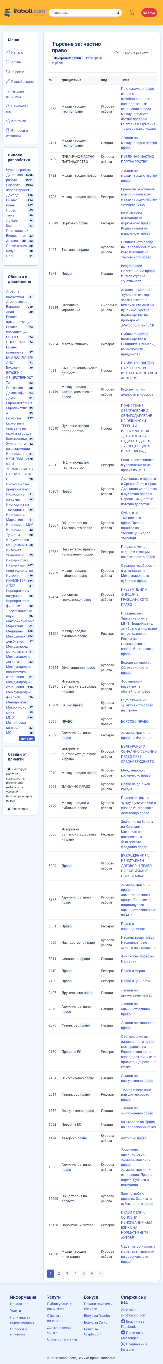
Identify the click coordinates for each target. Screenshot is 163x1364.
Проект (12, 210)
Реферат (13, 185)
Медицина (14, 631)
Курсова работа (18, 170)
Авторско (133, 1138)
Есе (9, 226)
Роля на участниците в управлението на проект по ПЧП (137, 465)
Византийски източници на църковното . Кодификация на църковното (136, 223)
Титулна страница (15, 94)
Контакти (16, 120)
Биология (13, 368)
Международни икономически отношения (18, 672)
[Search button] (118, 12)
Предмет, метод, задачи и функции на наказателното (138, 552)
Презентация (16, 246)
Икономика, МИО (20, 525)
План (10, 256)
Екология (13, 418)
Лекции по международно (139, 143)
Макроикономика (20, 621)
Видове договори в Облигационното (136, 668)
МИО (10, 717)
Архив (13, 61)
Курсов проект (17, 190)
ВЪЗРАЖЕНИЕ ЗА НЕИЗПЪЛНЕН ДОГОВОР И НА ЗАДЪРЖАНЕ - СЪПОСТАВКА (136, 866)
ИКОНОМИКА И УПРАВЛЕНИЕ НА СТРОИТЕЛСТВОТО (20, 469)
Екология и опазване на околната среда (18, 428)
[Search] (85, 13)
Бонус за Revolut (97, 1316)
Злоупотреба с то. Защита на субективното (137, 1199)
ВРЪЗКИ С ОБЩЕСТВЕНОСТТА (19, 378)
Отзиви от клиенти (62, 1339)
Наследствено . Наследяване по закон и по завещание (138, 942)
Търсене (15, 71)
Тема (10, 215)
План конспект (18, 231)
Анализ (12, 241)
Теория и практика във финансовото (136, 1094)
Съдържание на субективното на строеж (137, 705)
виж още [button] (27, 738)
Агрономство (16, 302)
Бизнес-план (16, 236)
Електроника (16, 439)
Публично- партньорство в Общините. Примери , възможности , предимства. (138, 344)
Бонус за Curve (95, 1322)
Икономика (15, 454)
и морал (133, 971)
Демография (16, 393)
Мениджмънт (17, 702)
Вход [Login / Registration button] (149, 13)
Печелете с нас (17, 108)
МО (8, 733)
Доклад (12, 195)
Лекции (12, 220)
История (13, 575)
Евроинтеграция (19, 403)
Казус (10, 251)
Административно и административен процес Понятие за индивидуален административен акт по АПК (138, 900)
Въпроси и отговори (17, 133)
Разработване (20, 81)
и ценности (135, 981)
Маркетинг (14, 626)
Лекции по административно (135, 1009)
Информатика (17, 560)
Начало (14, 52)
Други (10, 398)
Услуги (15, 1311)
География (14, 388)
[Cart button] (132, 12)
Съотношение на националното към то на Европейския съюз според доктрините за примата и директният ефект (139, 1052)
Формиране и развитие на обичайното (135, 686)
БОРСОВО (134, 722)
